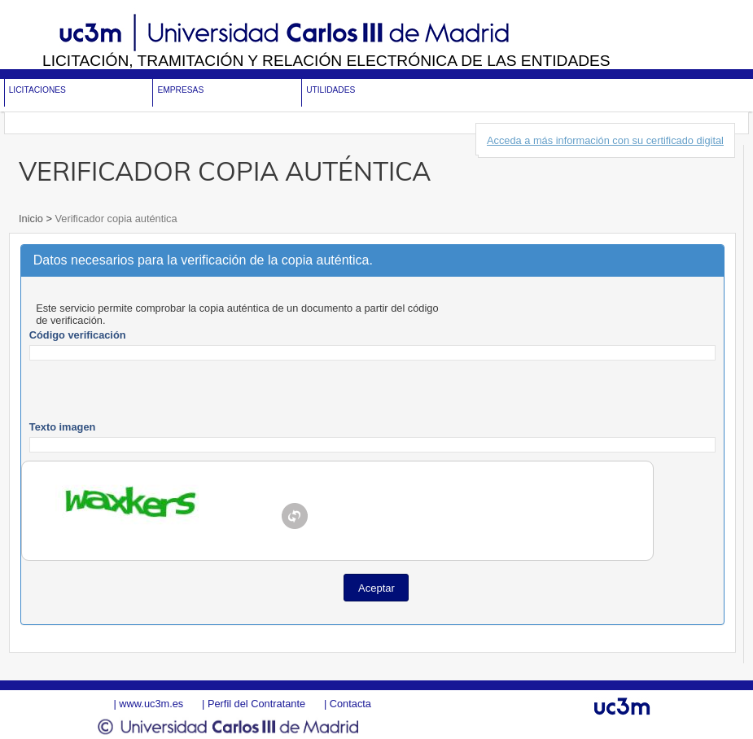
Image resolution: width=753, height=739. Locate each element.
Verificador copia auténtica (114, 218)
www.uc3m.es (151, 703)
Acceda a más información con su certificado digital (605, 140)
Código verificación (77, 335)
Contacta (350, 703)
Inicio (32, 218)
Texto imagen (62, 427)
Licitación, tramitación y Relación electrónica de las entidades (326, 60)
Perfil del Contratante (256, 703)
